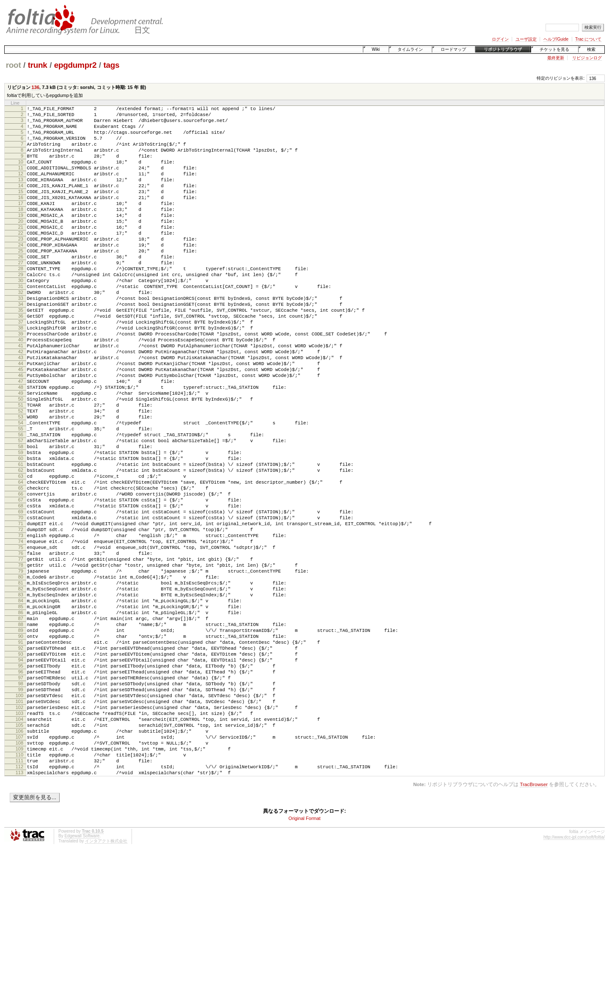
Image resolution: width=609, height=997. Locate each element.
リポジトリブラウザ (503, 49)
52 (20, 475)
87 (20, 727)
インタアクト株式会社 (106, 984)
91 (20, 756)
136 (35, 87)
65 (20, 569)
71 (20, 612)
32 (20, 331)
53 (20, 482)
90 (20, 749)
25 (20, 281)
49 (20, 454)
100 (19, 821)
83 (20, 698)
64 (20, 562)
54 (20, 490)
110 (19, 893)
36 (20, 360)
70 (20, 605)
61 (20, 540)
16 (20, 216)
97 (20, 799)
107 (19, 871)
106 (19, 864)
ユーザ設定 (526, 39)
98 (20, 806)
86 (20, 720)
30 (20, 317)
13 (20, 194)
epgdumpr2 (75, 65)
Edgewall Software (81, 979)
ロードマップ (453, 49)
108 (19, 878)
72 (20, 619)
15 (20, 209)
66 (20, 576)
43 (20, 410)
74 (20, 634)
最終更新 (555, 57)
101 (19, 828)
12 (20, 187)
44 (20, 418)
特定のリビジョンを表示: (560, 78)
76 (20, 648)
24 (20, 274)
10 (20, 173)
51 (20, 468)
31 (20, 324)
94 (20, 778)
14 (20, 202)
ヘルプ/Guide (555, 39)
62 (20, 547)
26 (20, 288)
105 (19, 857)
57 (20, 511)
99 (20, 814)
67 (20, 583)
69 (20, 598)
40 (20, 389)
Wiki (376, 49)
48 (20, 446)
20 (20, 245)
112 (19, 907)
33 (20, 338)
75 (20, 641)
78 (20, 662)
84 (20, 706)
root (13, 65)
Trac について (588, 39)
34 (20, 346)
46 (20, 432)
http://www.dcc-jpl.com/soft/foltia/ (574, 980)
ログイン (500, 39)
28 (20, 302)
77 (20, 655)
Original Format (304, 961)
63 (20, 554)
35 (20, 353)
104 (19, 850)
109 (19, 886)
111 (19, 900)
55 (20, 497)
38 (20, 374)
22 (20, 259)
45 (20, 425)
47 (20, 439)
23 (20, 266)
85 (20, 713)
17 (20, 223)
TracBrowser (534, 928)
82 (20, 691)
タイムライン (410, 49)
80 (20, 677)
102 (19, 835)
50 (20, 461)
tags (111, 65)
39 (20, 382)
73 (20, 626)
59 (20, 526)
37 (20, 367)
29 (20, 310)
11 (20, 180)
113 (19, 914)
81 (20, 684)
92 (20, 763)
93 (20, 770)
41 (20, 396)
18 (20, 230)
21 (20, 252)
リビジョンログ (587, 57)
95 (20, 785)
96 (20, 792)
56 (20, 504)
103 (19, 842)
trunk (37, 65)
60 (20, 533)
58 (20, 518)
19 (20, 238)
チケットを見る (554, 49)
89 (20, 742)
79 (20, 670)
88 (20, 734)
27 (20, 295)
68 (20, 590)
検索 (591, 49)
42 (20, 403)
